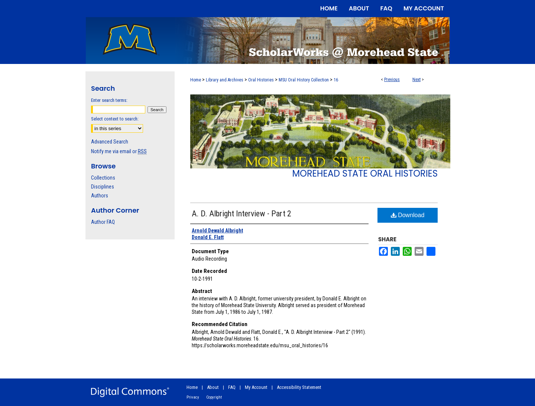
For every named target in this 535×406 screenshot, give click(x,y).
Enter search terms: (109, 100)
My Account (256, 387)
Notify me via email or (119, 151)
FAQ (232, 387)
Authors (99, 196)
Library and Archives (224, 80)
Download (408, 215)
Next (416, 79)
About (213, 387)
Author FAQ (103, 222)
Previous (392, 79)
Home (195, 80)
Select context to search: (115, 119)
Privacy (193, 397)
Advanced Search (109, 142)
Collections (103, 178)
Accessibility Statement (299, 387)
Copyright (214, 397)
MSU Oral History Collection (304, 80)
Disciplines (102, 187)
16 (336, 80)
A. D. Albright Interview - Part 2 (241, 213)
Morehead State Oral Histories (365, 173)
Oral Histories (261, 80)
